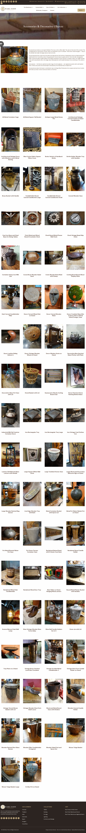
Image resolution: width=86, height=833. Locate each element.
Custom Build (40, 7)
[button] (82, 7)
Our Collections (62, 7)
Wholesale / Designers (41, 10)
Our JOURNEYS (26, 807)
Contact (52, 10)
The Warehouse (28, 7)
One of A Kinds (50, 7)
